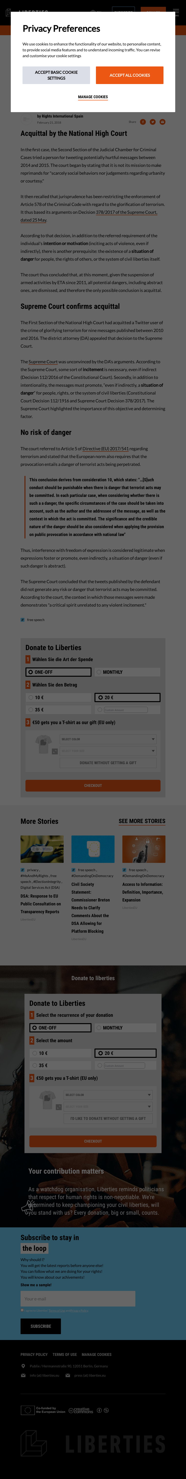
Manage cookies (93, 97)
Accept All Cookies (130, 75)
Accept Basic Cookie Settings (56, 75)
